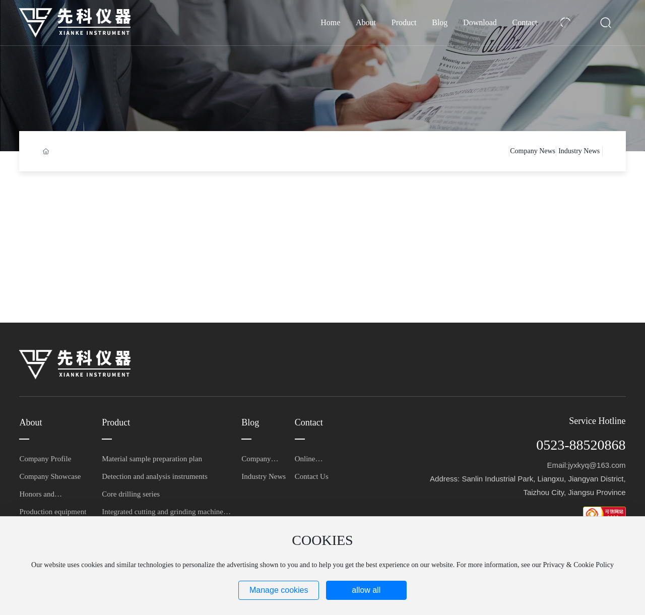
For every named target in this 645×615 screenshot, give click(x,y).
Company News (532, 151)
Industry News (579, 151)
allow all (366, 590)
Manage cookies (278, 590)
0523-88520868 (580, 445)
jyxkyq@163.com (596, 465)
